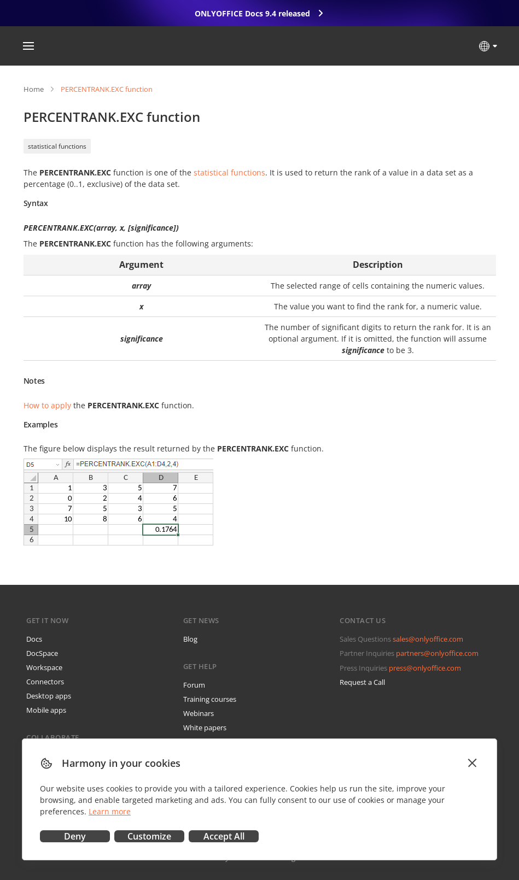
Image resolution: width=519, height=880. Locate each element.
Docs (34, 639)
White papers (204, 727)
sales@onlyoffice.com (428, 639)
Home (34, 89)
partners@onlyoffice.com (437, 653)
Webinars (198, 713)
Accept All (223, 836)
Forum (194, 685)
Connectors (45, 682)
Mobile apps (46, 710)
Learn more (110, 811)
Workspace (44, 667)
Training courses (209, 699)
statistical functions (57, 146)
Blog (190, 639)
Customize (149, 836)
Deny (75, 836)
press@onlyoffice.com (425, 668)
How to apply (47, 405)
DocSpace (42, 653)
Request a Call (362, 682)
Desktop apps (48, 696)
